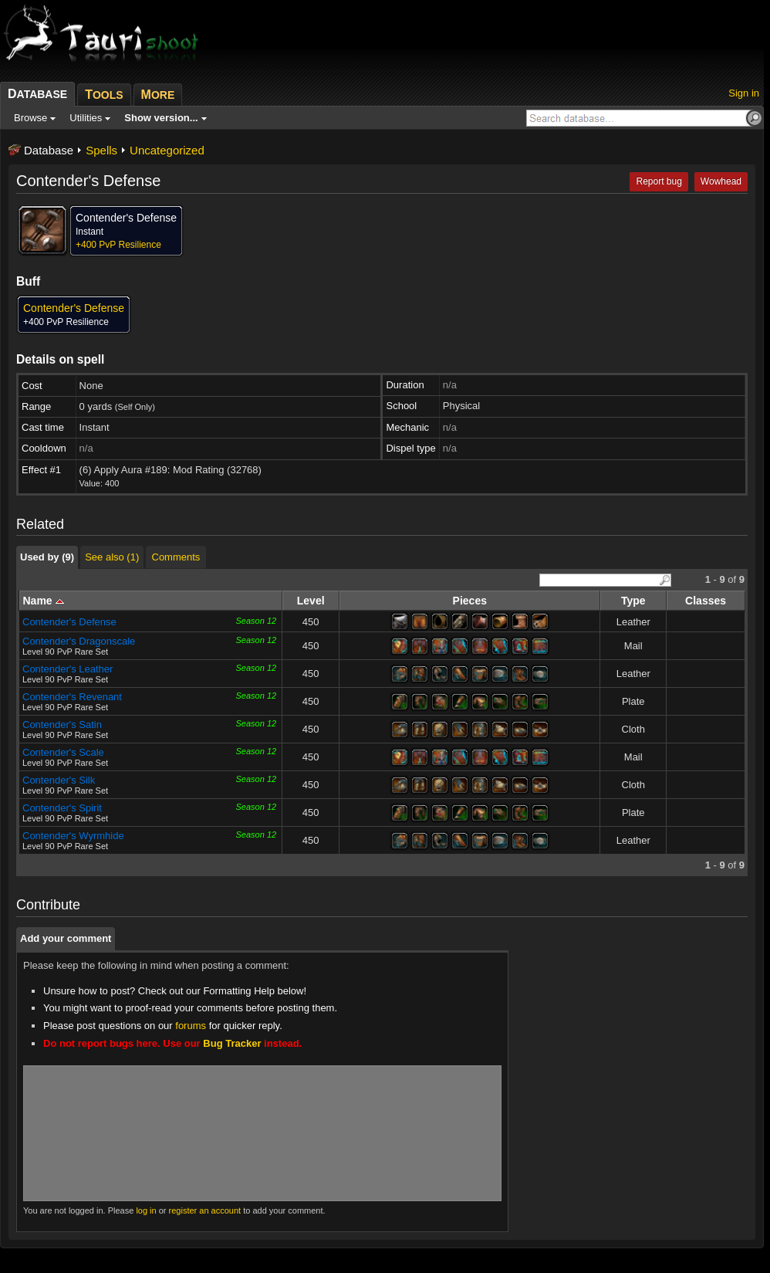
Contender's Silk (58, 780)
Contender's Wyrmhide (73, 835)
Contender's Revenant (72, 697)
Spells (101, 150)
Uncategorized (167, 150)
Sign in (743, 93)
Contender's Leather (67, 669)
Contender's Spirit (62, 808)
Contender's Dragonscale (78, 641)
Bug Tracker (232, 1043)
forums (190, 1025)
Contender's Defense (69, 622)
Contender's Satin (62, 724)
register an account (205, 1210)
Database (48, 150)
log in (146, 1210)
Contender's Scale (63, 752)
